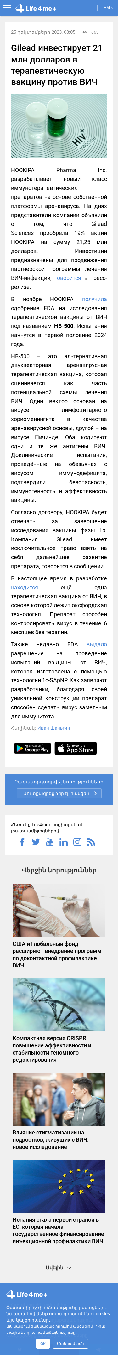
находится (24, 587)
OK (43, 1343)
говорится (67, 278)
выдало (97, 644)
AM (109, 7)
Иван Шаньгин (53, 728)
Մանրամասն (70, 1343)
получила (94, 299)
